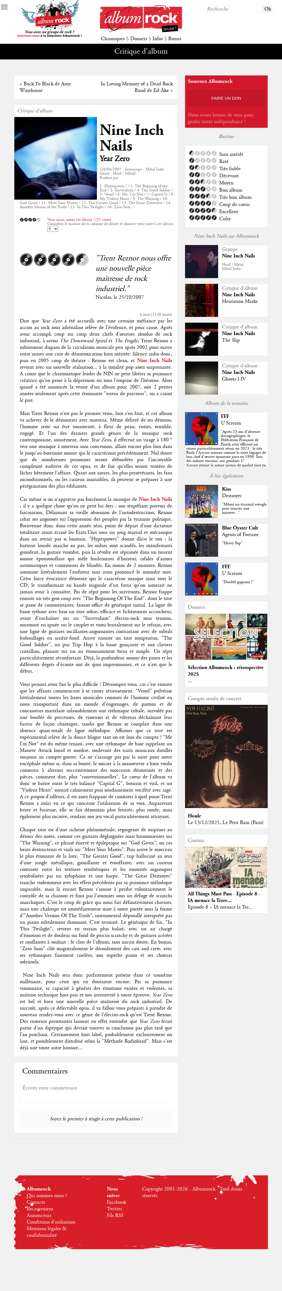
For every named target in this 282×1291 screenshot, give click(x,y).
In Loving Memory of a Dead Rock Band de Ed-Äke (137, 87)
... (190, 681)
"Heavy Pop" (232, 543)
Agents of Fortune (240, 534)
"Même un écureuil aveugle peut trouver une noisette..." (244, 508)
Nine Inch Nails (132, 138)
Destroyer (232, 496)
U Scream (231, 423)
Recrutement (40, 1209)
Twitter (114, 1209)
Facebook (116, 1202)
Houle (194, 816)
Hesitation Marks (239, 301)
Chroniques (113, 39)
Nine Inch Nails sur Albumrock (226, 236)
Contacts (36, 1202)
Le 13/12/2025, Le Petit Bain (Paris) (226, 822)
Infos (158, 39)
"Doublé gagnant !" (238, 582)
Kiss (226, 489)
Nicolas (103, 297)
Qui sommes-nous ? (47, 1195)
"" (226, 452)
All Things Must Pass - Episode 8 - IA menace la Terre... (224, 897)
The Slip (231, 340)
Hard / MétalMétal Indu (233, 266)
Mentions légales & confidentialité (47, 1232)
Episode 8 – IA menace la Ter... (220, 907)
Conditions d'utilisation (51, 1222)
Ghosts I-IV (234, 379)
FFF (225, 416)
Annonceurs (39, 1215)
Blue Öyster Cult (240, 528)
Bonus (174, 39)
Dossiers (138, 39)
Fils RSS (115, 1215)
